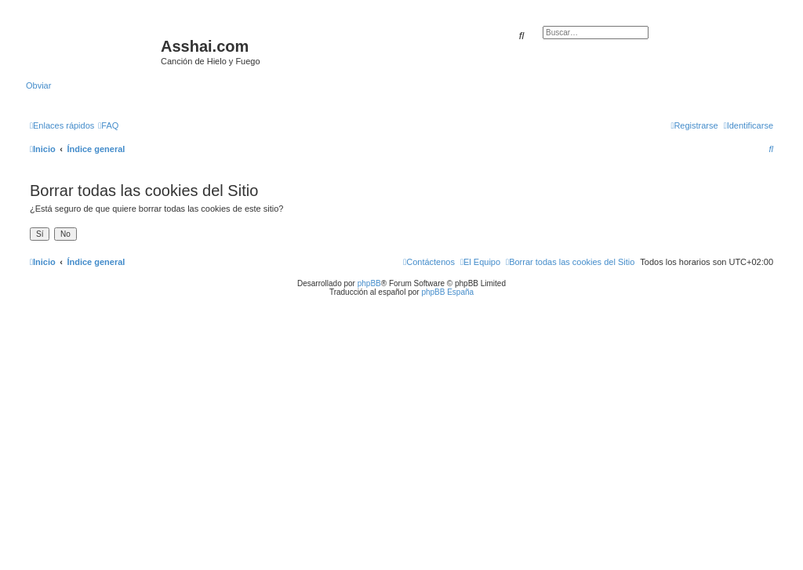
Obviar (38, 85)
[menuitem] (108, 125)
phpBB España (447, 292)
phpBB (369, 283)
